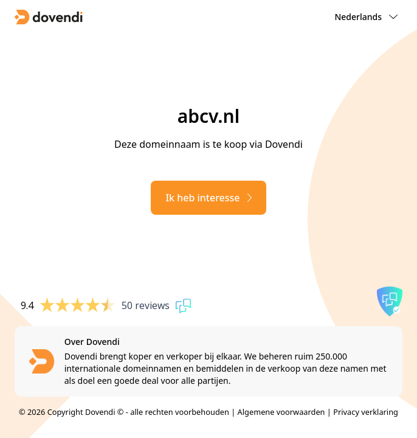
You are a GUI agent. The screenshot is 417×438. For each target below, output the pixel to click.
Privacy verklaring (365, 411)
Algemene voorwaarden (281, 411)
